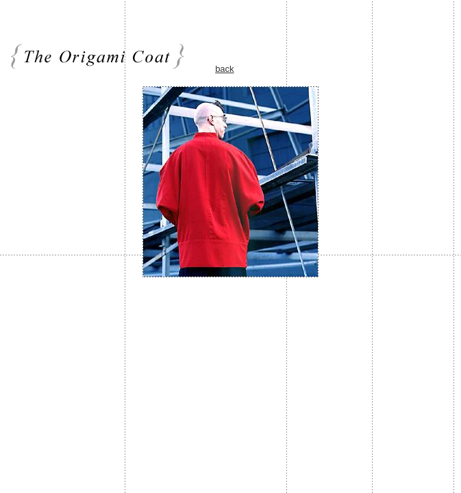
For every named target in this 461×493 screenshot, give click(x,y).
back (224, 69)
